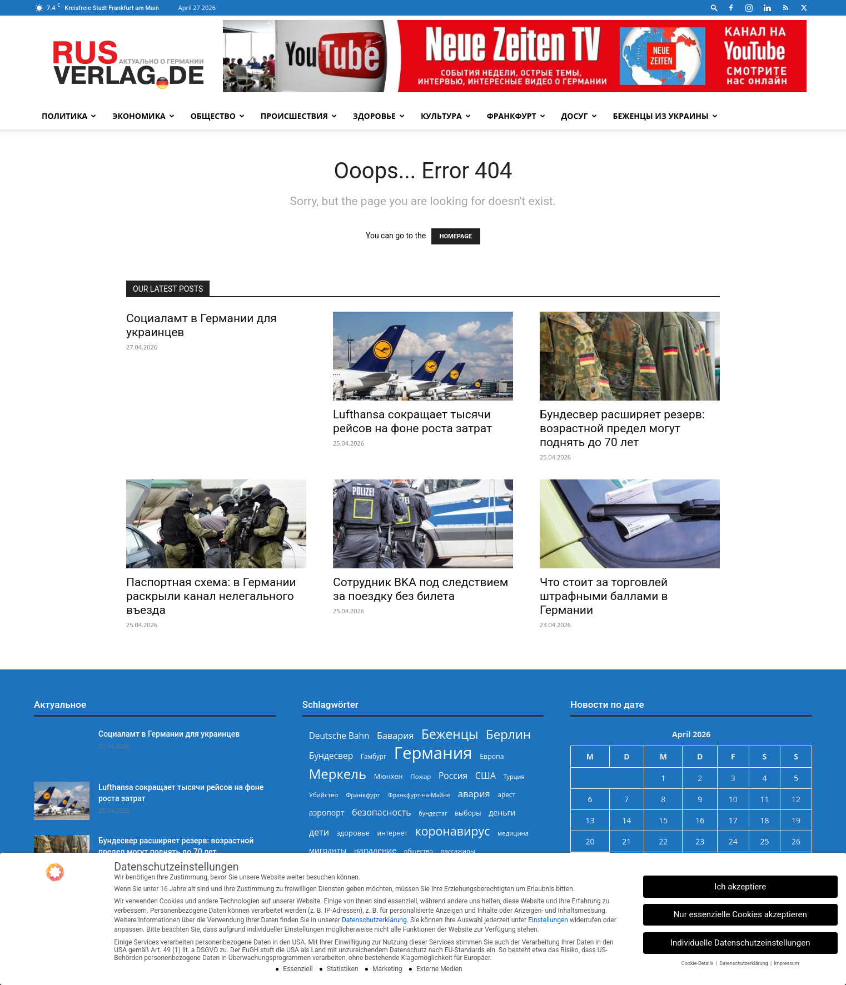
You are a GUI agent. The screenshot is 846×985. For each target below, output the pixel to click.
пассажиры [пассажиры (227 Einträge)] (457, 851)
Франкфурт (516, 116)
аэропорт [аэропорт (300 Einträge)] (327, 812)
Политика (69, 116)
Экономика (143, 116)
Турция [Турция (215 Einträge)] (514, 776)
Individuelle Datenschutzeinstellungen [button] (740, 943)
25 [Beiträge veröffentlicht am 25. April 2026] (764, 841)
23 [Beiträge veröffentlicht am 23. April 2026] (699, 841)
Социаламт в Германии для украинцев (169, 733)
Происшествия (299, 116)
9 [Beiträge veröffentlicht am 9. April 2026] (700, 799)
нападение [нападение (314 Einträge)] (375, 850)
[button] (714, 7)
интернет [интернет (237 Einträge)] (392, 832)
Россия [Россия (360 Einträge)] (453, 776)
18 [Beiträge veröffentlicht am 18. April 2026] (764, 820)
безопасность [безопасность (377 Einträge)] (381, 812)
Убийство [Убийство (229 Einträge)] (324, 795)
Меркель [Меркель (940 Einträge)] (338, 773)
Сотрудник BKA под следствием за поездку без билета (420, 589)
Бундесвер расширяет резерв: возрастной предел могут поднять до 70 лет (622, 428)
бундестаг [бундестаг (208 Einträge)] (433, 813)
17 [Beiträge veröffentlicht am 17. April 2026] (733, 820)
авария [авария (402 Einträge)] (474, 793)
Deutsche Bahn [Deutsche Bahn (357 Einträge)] (339, 736)
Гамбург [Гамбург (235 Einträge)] (373, 756)
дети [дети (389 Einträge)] (319, 832)
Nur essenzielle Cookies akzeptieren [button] (740, 914)
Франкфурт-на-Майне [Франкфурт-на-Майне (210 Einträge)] (419, 795)
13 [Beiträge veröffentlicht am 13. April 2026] (589, 820)
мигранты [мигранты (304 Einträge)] (327, 850)
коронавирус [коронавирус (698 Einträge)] (452, 831)
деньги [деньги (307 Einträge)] (502, 812)
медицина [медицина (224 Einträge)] (513, 833)
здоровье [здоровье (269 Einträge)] (353, 833)
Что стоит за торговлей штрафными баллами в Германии (604, 596)
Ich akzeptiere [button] (740, 887)
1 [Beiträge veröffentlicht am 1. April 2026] (663, 778)
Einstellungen (548, 920)
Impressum (786, 963)
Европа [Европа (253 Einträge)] (492, 756)
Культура (446, 116)
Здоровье (379, 116)
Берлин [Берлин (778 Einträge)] (508, 734)
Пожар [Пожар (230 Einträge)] (420, 776)
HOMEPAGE (456, 236)
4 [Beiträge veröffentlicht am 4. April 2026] (764, 778)
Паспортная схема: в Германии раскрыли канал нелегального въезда (211, 596)
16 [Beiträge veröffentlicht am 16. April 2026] (699, 820)
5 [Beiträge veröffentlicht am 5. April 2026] (796, 778)
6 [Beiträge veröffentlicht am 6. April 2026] (590, 799)
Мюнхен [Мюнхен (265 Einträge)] (388, 776)
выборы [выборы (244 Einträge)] (468, 813)
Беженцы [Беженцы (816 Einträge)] (449, 734)
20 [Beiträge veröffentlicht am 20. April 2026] (589, 841)
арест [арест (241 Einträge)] (506, 794)
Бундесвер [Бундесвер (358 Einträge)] (331, 756)
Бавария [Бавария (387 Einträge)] (395, 736)
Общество (218, 116)
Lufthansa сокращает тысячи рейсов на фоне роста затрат (412, 421)
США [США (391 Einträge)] (485, 776)
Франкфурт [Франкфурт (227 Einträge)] (363, 795)
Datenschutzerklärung (374, 920)
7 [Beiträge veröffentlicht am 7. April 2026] (626, 799)
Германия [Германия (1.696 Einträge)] (433, 753)
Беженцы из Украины (665, 116)
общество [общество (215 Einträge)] (418, 851)
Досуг (579, 116)
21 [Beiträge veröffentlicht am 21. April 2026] (626, 841)
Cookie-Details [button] (698, 963)
